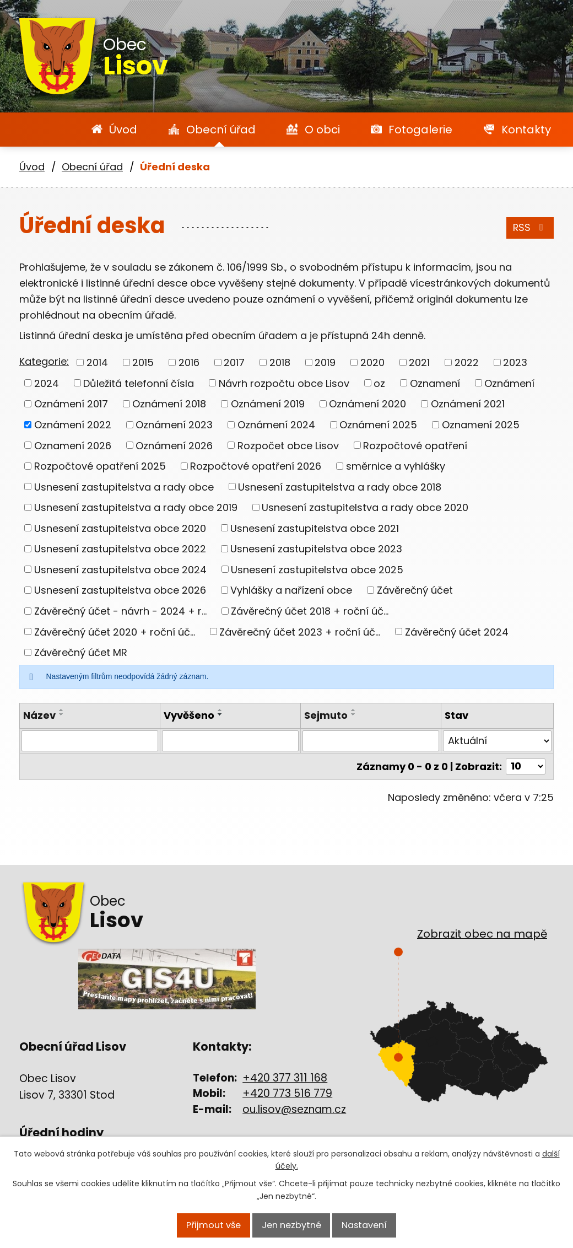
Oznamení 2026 (72, 445)
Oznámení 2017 (71, 404)
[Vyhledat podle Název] (89, 740)
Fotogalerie (420, 129)
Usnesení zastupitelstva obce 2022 (120, 549)
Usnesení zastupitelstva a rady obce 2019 (135, 507)
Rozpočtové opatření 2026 (255, 466)
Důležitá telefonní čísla (138, 383)
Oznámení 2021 (468, 404)
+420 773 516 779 (287, 1093)
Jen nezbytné (290, 1225)
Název (39, 715)
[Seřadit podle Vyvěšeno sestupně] (220, 714)
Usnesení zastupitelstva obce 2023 (316, 549)
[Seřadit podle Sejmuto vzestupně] (354, 710)
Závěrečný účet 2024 (457, 631)
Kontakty (526, 129)
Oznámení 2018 (169, 404)
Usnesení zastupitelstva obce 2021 (314, 528)
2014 (97, 362)
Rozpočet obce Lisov (288, 445)
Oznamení (435, 383)
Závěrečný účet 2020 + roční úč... (114, 631)
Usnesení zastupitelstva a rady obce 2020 (365, 507)
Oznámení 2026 (174, 445)
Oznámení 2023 (174, 425)
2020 (372, 362)
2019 (325, 362)
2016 (189, 362)
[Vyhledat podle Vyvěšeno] (230, 740)
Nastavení (365, 1225)
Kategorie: (44, 361)
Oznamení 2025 (481, 425)
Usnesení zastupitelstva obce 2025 (317, 569)
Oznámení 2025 (378, 425)
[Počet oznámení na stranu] (525, 766)
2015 (143, 362)
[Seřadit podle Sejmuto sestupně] (354, 714)
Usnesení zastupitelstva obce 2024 (120, 569)
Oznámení (509, 383)
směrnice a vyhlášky (395, 466)
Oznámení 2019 (268, 404)
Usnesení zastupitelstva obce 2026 (120, 590)
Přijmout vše (211, 1225)
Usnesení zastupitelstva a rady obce (124, 486)
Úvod (123, 129)
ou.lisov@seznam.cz (294, 1109)
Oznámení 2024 (276, 425)
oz (379, 383)
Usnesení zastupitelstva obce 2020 (120, 528)
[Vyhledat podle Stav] (497, 740)
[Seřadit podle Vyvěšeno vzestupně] (220, 710)
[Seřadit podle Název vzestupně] (62, 710)
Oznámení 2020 (367, 404)
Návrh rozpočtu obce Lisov (284, 383)
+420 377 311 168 (284, 1078)
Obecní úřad (221, 129)
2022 (467, 362)
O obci (322, 129)
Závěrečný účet (415, 590)
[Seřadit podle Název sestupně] (62, 714)
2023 (515, 362)
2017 (234, 362)
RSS (529, 227)
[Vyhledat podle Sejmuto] (370, 740)
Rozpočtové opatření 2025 (100, 466)
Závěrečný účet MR (80, 652)
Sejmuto (326, 715)
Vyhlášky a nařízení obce (291, 590)
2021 (419, 362)
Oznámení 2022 (72, 425)
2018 (279, 362)
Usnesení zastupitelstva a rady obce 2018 (339, 486)
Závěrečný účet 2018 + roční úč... (309, 611)
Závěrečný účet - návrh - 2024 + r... (120, 611)
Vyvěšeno (189, 715)
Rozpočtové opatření (415, 445)
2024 (46, 383)
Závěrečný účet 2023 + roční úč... (299, 631)
